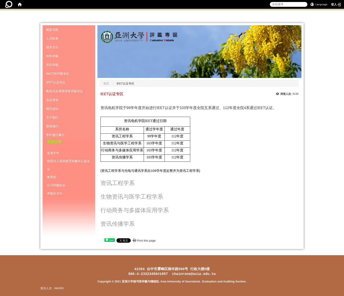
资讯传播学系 (117, 224)
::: (302, 18)
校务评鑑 (52, 56)
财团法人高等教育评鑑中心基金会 (68, 165)
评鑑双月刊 (54, 193)
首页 (106, 83)
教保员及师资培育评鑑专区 (64, 91)
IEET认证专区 (55, 82)
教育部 (51, 177)
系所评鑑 (52, 64)
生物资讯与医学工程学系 (131, 197)
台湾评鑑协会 (56, 185)
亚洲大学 (53, 153)
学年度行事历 (55, 135)
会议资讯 (52, 100)
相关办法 (52, 47)
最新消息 (52, 29)
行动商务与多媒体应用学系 (134, 210)
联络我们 (52, 126)
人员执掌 (52, 38)
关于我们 (52, 117)
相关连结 (52, 108)
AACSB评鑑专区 (57, 73)
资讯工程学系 (117, 183)
